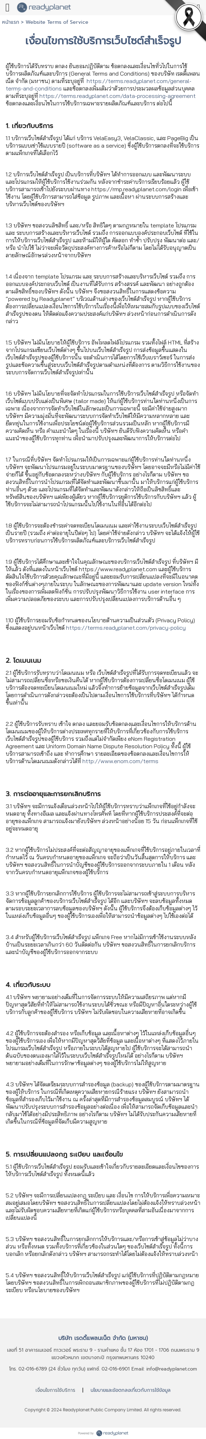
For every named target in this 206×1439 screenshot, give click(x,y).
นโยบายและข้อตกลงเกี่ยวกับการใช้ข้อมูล (130, 1390)
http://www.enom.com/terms (120, 761)
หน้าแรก (10, 22)
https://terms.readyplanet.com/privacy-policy (126, 627)
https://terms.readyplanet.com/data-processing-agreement (117, 95)
